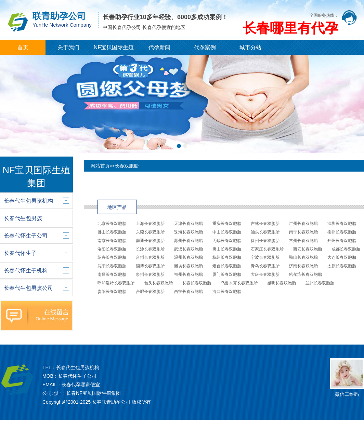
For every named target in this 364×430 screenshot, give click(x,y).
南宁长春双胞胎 (303, 232)
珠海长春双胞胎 (188, 232)
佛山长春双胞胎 (112, 232)
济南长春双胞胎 (303, 266)
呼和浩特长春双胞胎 (116, 283)
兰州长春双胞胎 (320, 283)
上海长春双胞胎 (150, 223)
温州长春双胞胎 (188, 257)
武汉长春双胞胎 (188, 249)
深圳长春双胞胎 (341, 223)
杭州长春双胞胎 (226, 257)
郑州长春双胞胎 (341, 240)
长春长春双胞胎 (196, 283)
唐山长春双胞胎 (226, 249)
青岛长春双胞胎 (265, 266)
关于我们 (68, 47)
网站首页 (100, 166)
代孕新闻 (159, 47)
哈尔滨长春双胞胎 (305, 274)
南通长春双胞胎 (150, 240)
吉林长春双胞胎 (265, 223)
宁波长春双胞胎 (265, 257)
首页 (22, 47)
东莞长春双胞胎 (150, 232)
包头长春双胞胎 (158, 283)
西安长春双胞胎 (307, 249)
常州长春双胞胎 (303, 240)
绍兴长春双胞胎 (112, 257)
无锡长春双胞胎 (226, 240)
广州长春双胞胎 (303, 223)
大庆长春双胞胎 (265, 274)
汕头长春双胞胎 (265, 232)
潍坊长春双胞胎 (188, 266)
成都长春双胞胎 (346, 249)
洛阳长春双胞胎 (112, 249)
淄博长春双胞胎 (150, 266)
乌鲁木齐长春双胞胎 (239, 283)
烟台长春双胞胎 (226, 266)
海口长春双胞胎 (226, 291)
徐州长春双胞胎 (265, 240)
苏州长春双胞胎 (188, 240)
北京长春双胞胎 (112, 223)
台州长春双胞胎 (150, 257)
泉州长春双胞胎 (150, 274)
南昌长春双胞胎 (112, 274)
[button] (179, 146)
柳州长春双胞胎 (341, 232)
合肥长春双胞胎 (150, 291)
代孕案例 (205, 47)
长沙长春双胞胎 (150, 249)
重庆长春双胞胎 (226, 223)
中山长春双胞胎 (226, 232)
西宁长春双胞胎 (188, 291)
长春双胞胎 (127, 166)
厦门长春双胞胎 (226, 274)
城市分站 (250, 47)
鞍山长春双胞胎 (303, 257)
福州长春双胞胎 (188, 274)
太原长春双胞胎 (341, 266)
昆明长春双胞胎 (281, 283)
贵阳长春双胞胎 (112, 291)
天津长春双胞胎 (188, 223)
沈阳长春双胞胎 (112, 266)
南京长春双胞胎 (112, 240)
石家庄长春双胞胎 (267, 249)
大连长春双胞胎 (341, 257)
